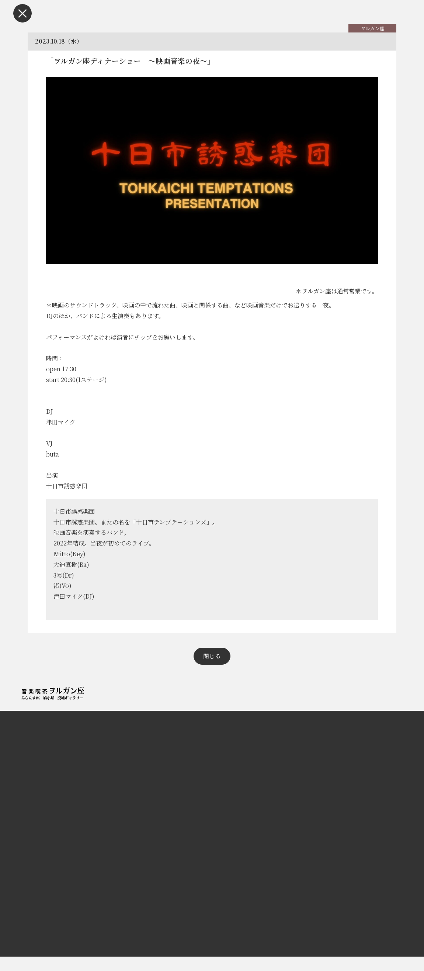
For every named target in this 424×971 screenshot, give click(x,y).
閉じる (212, 670)
